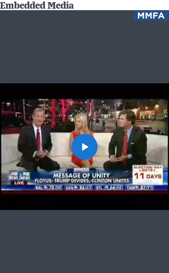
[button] (84, 146)
